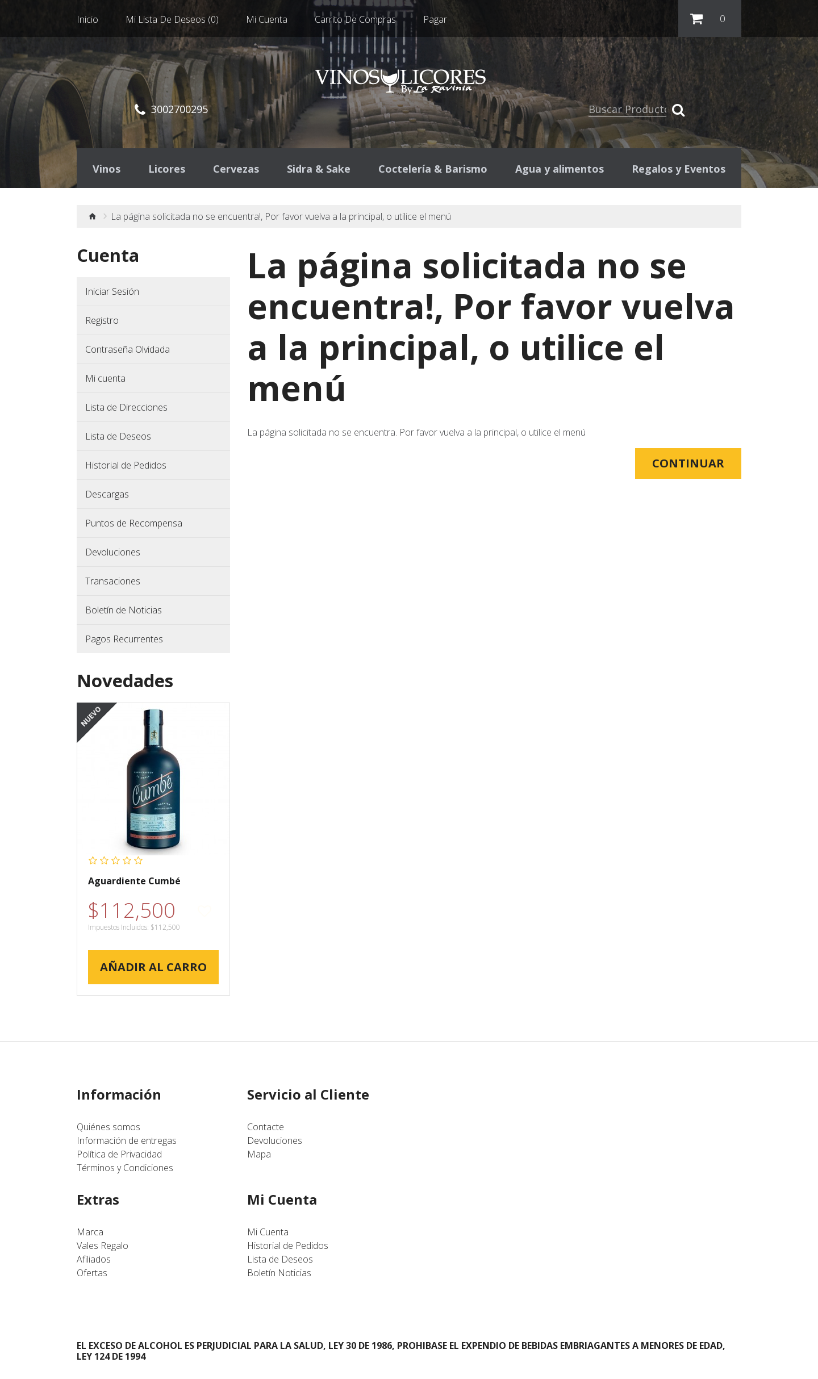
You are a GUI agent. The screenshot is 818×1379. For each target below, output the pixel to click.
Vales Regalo (102, 1248)
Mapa (259, 1157)
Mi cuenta (105, 381)
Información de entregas (127, 1143)
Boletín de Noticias (123, 613)
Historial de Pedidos (125, 468)
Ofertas (92, 1275)
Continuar (688, 466)
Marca (90, 1234)
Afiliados (94, 1262)
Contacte (265, 1129)
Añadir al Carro (153, 969)
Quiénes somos (108, 1129)
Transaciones (112, 584)
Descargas (107, 497)
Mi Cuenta (268, 1234)
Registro (102, 323)
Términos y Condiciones (125, 1170)
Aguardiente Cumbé (134, 884)
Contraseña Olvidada (127, 352)
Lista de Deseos (118, 439)
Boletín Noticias (279, 1275)
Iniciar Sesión (112, 294)
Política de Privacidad (119, 1157)
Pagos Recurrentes (124, 642)
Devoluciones (112, 555)
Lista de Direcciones (126, 410)
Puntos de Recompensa (133, 526)
